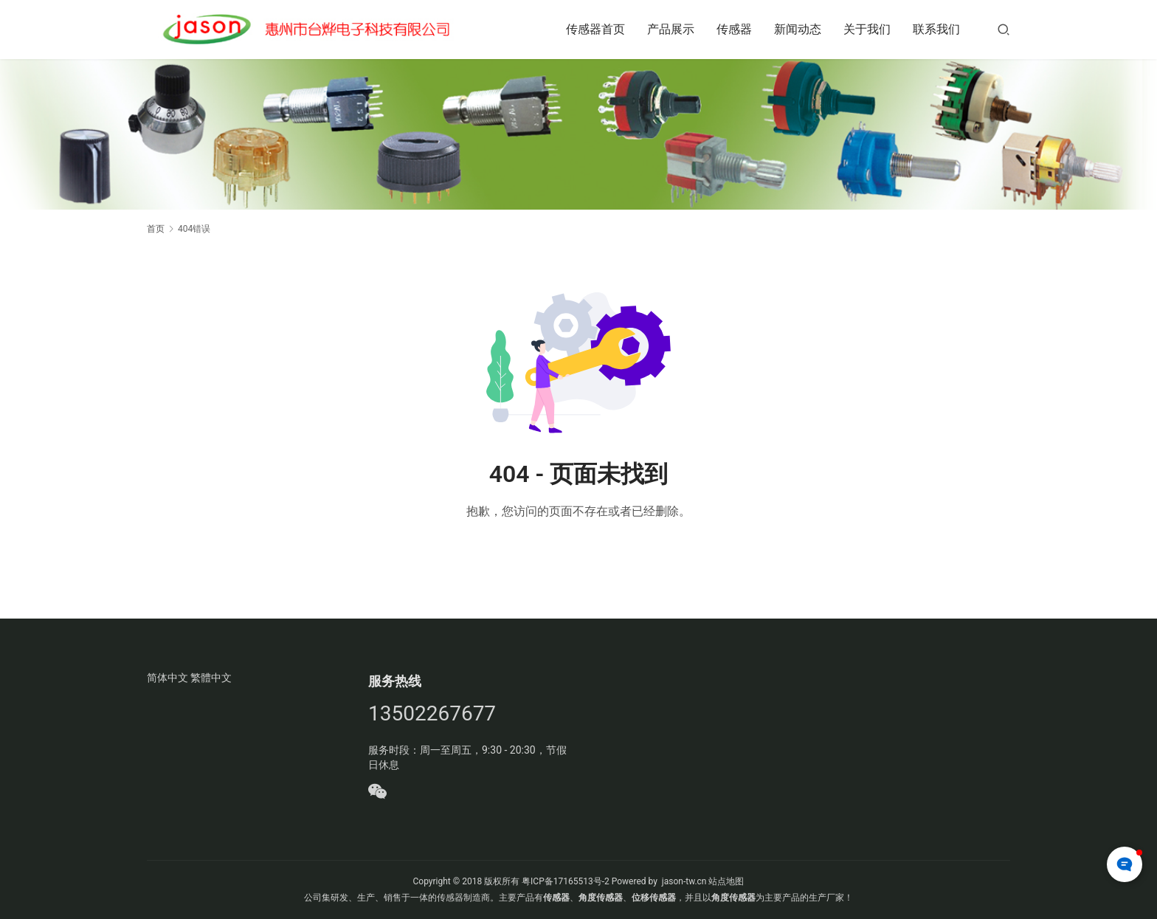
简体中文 (167, 678)
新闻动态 (797, 29)
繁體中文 (211, 678)
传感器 (734, 29)
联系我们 (936, 29)
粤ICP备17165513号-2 (564, 881)
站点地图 (726, 881)
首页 (156, 229)
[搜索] (1003, 29)
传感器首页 (595, 29)
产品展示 (670, 29)
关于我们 (867, 29)
